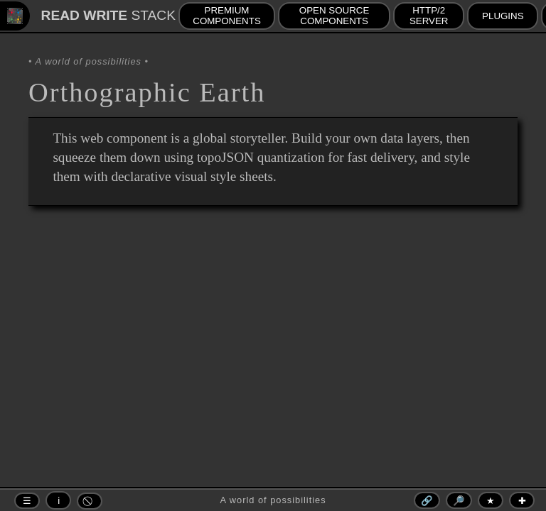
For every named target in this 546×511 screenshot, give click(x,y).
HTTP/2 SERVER (429, 15)
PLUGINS (503, 16)
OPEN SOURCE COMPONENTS (334, 15)
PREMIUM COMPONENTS (227, 15)
